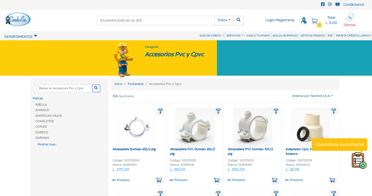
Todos (222, 20)
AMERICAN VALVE (48, 116)
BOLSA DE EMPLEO (285, 35)
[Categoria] (64, 89)
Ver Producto (121, 180)
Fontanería (135, 84)
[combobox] (156, 20)
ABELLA (41, 104)
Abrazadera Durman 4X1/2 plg (135, 130)
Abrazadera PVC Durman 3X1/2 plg (250, 132)
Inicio (118, 84)
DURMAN (42, 138)
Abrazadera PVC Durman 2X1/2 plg (192, 132)
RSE (330, 35)
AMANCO (42, 110)
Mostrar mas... (48, 144)
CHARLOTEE (44, 121)
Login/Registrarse (279, 20)
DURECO (41, 132)
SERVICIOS (233, 35)
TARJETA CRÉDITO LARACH (353, 35)
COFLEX (41, 126)
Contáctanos (353, 4)
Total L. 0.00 (331, 20)
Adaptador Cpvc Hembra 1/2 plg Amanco (309, 132)
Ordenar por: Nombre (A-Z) (311, 96)
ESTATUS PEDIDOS (313, 35)
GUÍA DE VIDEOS (210, 35)
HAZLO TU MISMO (258, 35)
